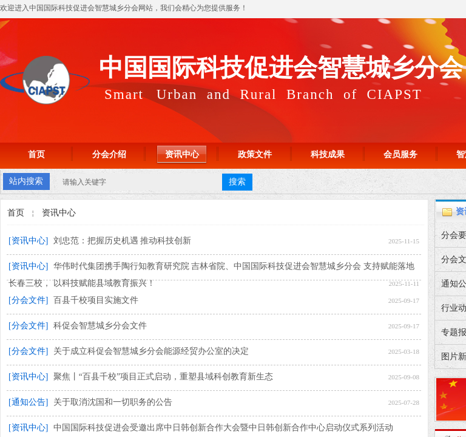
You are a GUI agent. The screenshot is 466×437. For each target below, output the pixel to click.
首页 (36, 154)
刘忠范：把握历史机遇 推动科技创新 (122, 240)
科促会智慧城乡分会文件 (100, 325)
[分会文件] (28, 300)
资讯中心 (182, 154)
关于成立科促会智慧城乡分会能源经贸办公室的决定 (151, 351)
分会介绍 (109, 154)
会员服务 (400, 154)
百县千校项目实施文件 (95, 300)
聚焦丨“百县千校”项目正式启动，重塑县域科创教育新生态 (163, 376)
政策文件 (255, 154)
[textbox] (140, 182)
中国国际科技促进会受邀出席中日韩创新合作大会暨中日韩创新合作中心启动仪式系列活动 (223, 427)
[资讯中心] (28, 240)
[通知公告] (28, 402)
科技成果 (328, 154)
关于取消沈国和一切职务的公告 (112, 402)
